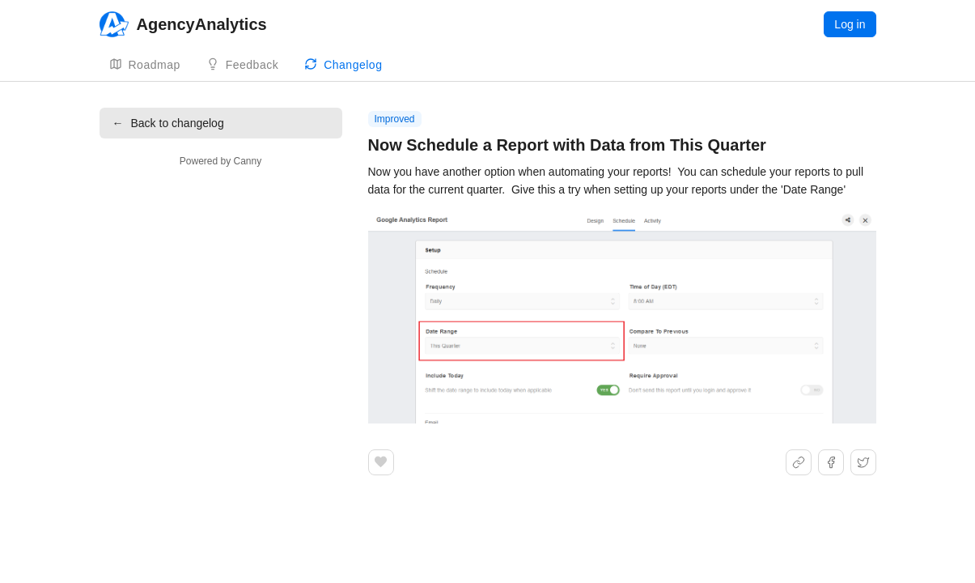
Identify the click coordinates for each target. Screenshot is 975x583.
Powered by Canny (220, 161)
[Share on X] (863, 462)
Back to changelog (168, 123)
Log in (849, 24)
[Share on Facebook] (831, 462)
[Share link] (799, 462)
